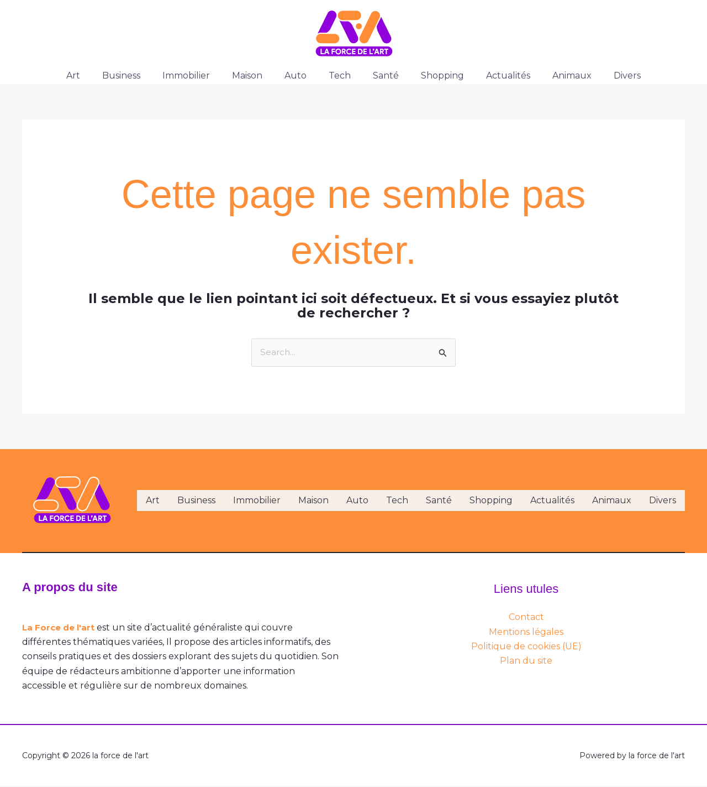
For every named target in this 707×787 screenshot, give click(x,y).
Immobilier (199, 75)
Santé (381, 75)
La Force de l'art (60, 628)
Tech (340, 75)
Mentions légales (526, 632)
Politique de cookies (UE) (526, 647)
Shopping (433, 75)
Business (139, 75)
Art (95, 75)
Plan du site (526, 661)
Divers (605, 75)
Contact (526, 618)
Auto (300, 75)
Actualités (495, 75)
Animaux (554, 75)
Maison (256, 75)
